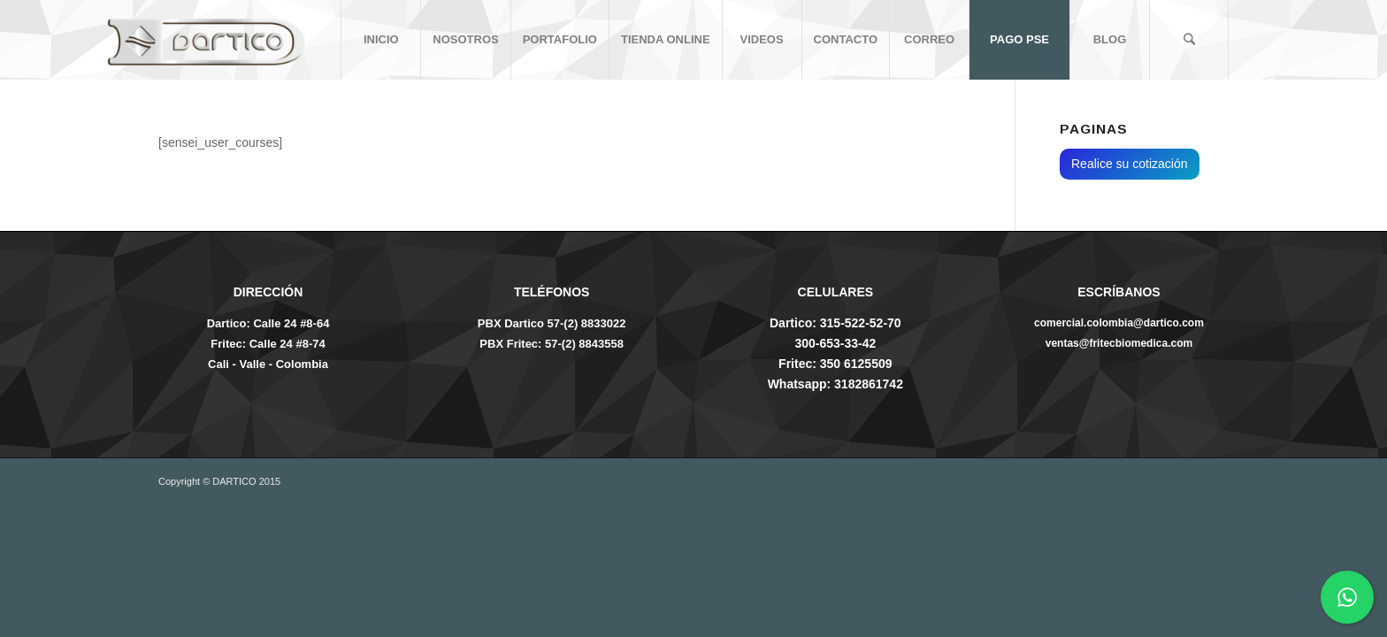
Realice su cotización (1129, 164)
